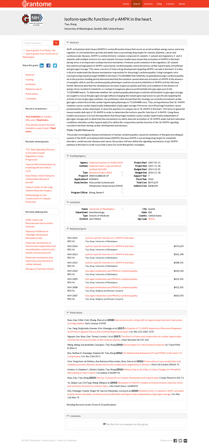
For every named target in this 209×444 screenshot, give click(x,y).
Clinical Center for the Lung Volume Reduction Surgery (39, 189)
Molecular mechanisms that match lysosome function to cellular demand (39, 260)
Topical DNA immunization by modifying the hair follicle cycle (41, 167)
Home (126, 3)
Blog (159, 3)
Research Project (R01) (100, 172)
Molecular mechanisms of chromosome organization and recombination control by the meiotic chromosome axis (41, 247)
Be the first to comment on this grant (125, 424)
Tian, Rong (70, 24)
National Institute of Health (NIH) (106, 162)
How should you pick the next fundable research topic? (41, 128)
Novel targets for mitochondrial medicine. (144, 344)
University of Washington (101, 208)
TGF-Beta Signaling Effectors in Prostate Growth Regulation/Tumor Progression (40, 154)
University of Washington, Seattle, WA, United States (94, 28)
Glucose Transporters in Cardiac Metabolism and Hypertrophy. (127, 377)
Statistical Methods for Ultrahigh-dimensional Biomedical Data (37, 234)
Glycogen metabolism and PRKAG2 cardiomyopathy (111, 270)
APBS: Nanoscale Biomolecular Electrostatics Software (39, 223)
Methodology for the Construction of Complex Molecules (38, 198)
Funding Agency (78, 155)
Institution (31, 84)
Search (136, 3)
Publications (32, 93)
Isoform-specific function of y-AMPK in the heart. (109, 237)
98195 (151, 218)
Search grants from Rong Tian (39, 50)
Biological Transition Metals (40, 268)
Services (148, 3)
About (182, 3)
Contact (170, 3)
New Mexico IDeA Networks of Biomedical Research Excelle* (40, 179)
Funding (30, 79)
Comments (31, 98)
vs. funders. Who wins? (39, 118)
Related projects (34, 89)
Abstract (30, 74)
